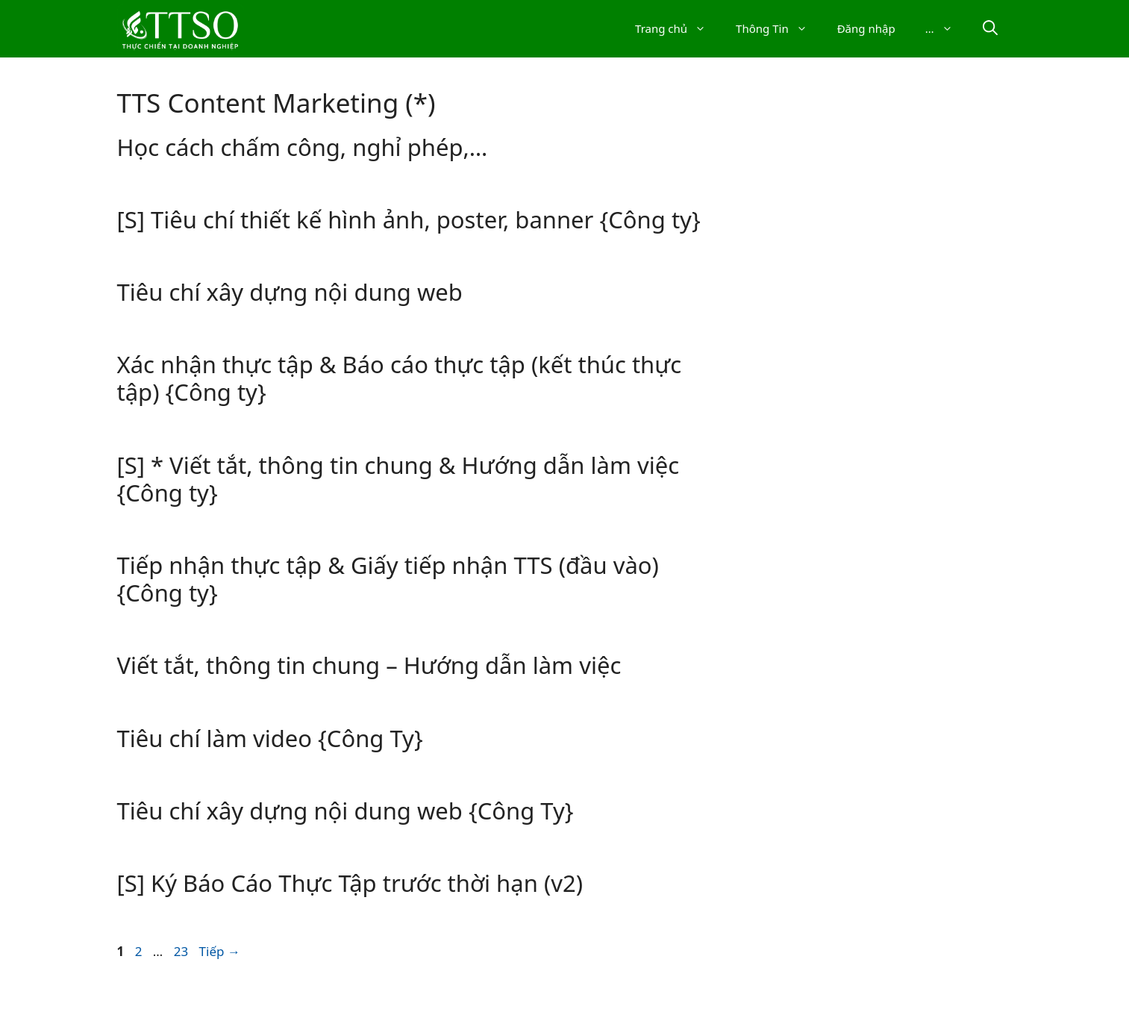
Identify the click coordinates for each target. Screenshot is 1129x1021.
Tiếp (219, 951)
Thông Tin (779, 28)
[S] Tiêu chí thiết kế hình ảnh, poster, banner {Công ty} (409, 219)
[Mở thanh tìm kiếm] (990, 28)
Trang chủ (678, 28)
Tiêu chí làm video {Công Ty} (270, 738)
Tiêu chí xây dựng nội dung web (290, 291)
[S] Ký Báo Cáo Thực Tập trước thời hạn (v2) (350, 883)
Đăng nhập (866, 28)
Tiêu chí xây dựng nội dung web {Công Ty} (345, 810)
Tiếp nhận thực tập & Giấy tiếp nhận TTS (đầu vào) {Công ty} (388, 578)
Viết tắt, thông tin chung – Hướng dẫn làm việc (369, 665)
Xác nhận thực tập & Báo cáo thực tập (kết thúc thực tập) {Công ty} (399, 378)
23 (182, 951)
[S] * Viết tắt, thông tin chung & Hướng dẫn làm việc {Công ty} (398, 478)
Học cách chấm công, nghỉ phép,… (302, 147)
